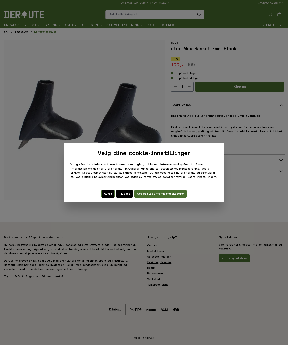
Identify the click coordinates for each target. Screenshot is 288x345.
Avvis (108, 193)
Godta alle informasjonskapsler (160, 193)
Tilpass (124, 193)
